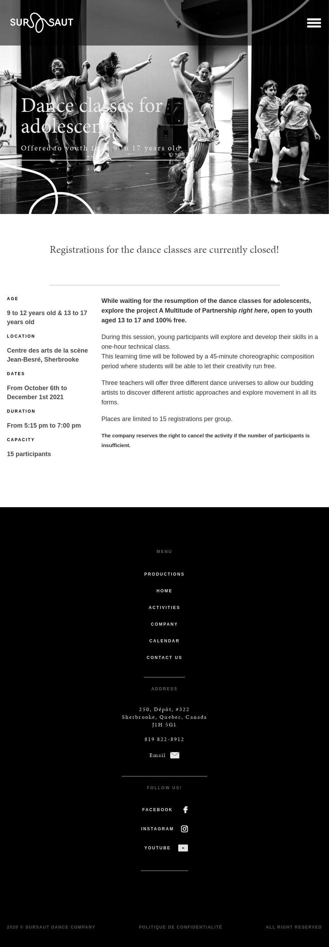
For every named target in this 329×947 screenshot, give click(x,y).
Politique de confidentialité (181, 927)
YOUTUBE (157, 848)
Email (157, 755)
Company (164, 624)
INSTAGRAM (157, 828)
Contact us (164, 657)
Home (164, 590)
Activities (164, 607)
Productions (164, 574)
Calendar (164, 641)
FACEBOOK (157, 809)
